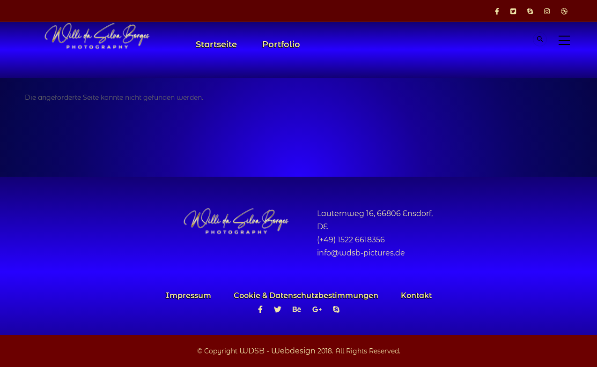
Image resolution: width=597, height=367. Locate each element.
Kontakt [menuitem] (416, 295)
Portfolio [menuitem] (281, 44)
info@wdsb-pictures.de (361, 252)
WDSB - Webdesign (277, 350)
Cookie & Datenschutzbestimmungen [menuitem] (306, 295)
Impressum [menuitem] (188, 295)
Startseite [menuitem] (216, 44)
